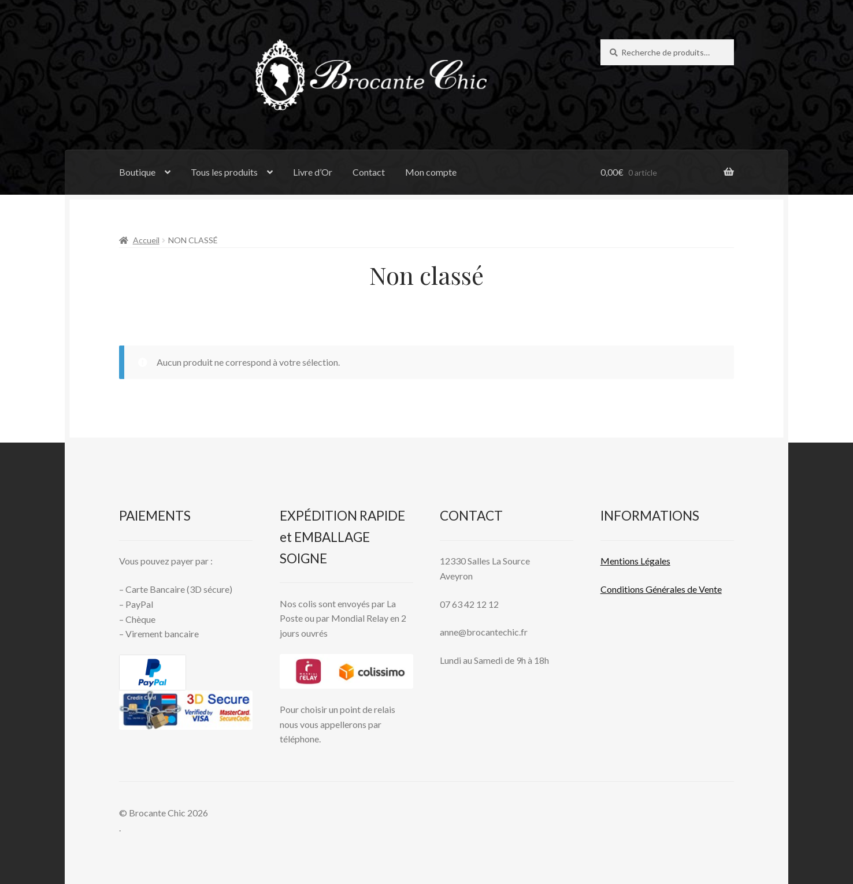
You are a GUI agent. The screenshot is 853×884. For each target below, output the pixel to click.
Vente (709, 589)
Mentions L (635, 560)
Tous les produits (224, 171)
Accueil (146, 240)
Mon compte (431, 171)
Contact (369, 171)
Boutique (137, 171)
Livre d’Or (312, 171)
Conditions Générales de (648, 589)
